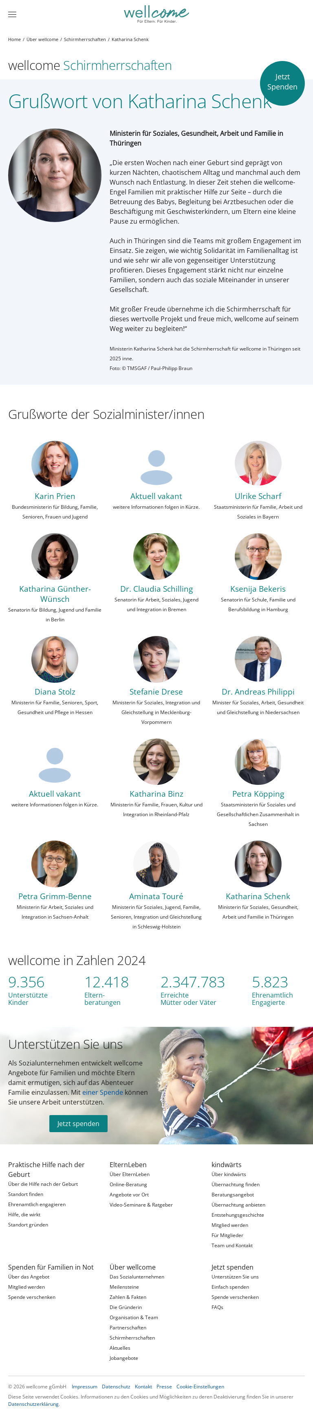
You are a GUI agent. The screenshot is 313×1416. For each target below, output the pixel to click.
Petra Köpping (258, 794)
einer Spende (102, 1092)
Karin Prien (55, 496)
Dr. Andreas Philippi (258, 691)
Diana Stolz (55, 691)
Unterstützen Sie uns (65, 1043)
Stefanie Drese (156, 691)
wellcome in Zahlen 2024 (77, 960)
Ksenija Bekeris (258, 589)
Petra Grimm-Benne (55, 896)
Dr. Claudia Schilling (156, 589)
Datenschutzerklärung (33, 1404)
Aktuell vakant (156, 496)
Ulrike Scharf (258, 496)
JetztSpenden (282, 81)
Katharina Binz (156, 794)
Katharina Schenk (258, 896)
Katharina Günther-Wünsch (55, 594)
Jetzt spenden (78, 1123)
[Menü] (12, 14)
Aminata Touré (156, 896)
